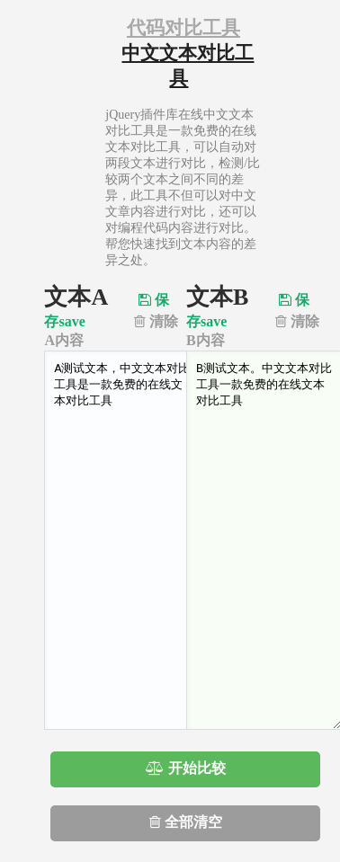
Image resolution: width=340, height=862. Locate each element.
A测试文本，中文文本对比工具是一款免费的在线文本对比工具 (122, 540)
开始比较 (186, 768)
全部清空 (185, 822)
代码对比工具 (183, 28)
